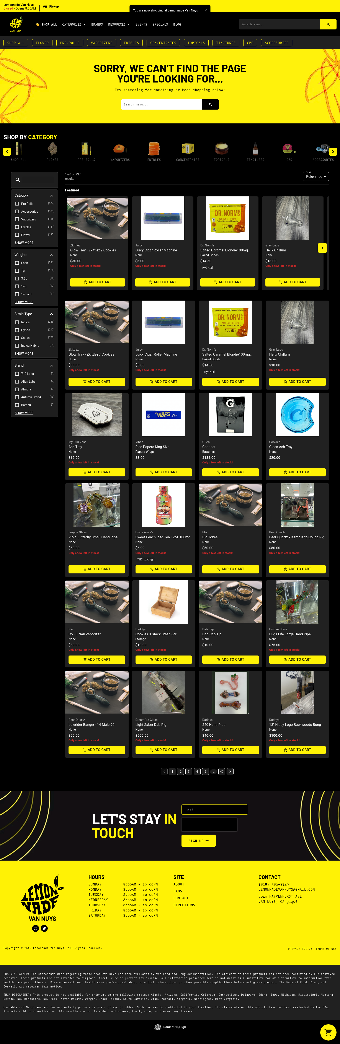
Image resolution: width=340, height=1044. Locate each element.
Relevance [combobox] (314, 177)
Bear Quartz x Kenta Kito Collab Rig (296, 537)
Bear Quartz (277, 532)
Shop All (16, 42)
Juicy (139, 245)
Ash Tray (75, 447)
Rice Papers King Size (153, 447)
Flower (42, 42)
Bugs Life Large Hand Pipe (290, 634)
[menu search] (38, 180)
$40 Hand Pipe (213, 725)
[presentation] (209, 824)
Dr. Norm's (207, 245)
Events (141, 24)
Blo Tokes (210, 537)
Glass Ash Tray (281, 447)
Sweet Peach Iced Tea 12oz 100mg (163, 537)
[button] (31, 6)
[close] (206, 10)
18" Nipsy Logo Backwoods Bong (295, 725)
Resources (119, 24)
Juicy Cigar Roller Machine (156, 250)
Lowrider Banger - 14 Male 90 (91, 725)
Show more (24, 243)
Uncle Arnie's (144, 532)
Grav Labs (272, 245)
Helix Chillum (275, 250)
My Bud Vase (78, 442)
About (178, 883)
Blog (177, 24)
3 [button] (189, 771)
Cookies (274, 442)
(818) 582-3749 (273, 884)
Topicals (196, 42)
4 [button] (197, 771)
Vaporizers (102, 42)
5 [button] (205, 771)
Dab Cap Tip (211, 634)
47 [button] (222, 771)
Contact (181, 897)
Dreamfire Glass (147, 720)
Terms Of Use (326, 948)
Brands (97, 24)
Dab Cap (208, 629)
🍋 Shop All (46, 24)
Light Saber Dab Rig (151, 725)
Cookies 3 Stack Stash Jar (156, 634)
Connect (208, 447)
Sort (308, 172)
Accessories (277, 42)
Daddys (141, 629)
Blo (204, 532)
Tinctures (226, 42)
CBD (250, 42)
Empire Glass (78, 532)
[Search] (328, 24)
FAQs (177, 890)
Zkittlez (75, 245)
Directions (184, 904)
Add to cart (97, 282)
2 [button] (180, 771)
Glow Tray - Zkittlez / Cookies (93, 250)
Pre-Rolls (70, 42)
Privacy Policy (300, 948)
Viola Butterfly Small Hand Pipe (93, 537)
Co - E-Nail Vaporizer (85, 634)
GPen (206, 442)
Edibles (131, 42)
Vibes (139, 442)
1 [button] (172, 771)
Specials (160, 24)
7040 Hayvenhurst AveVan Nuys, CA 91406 (280, 898)
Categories (74, 24)
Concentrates (163, 42)
